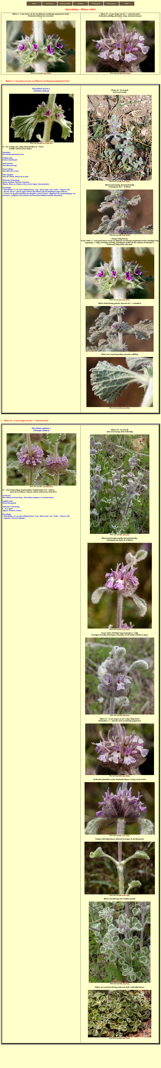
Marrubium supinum (40, 428)
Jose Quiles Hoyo (48, 143)
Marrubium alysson (40, 89)
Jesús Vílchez (47, 73)
